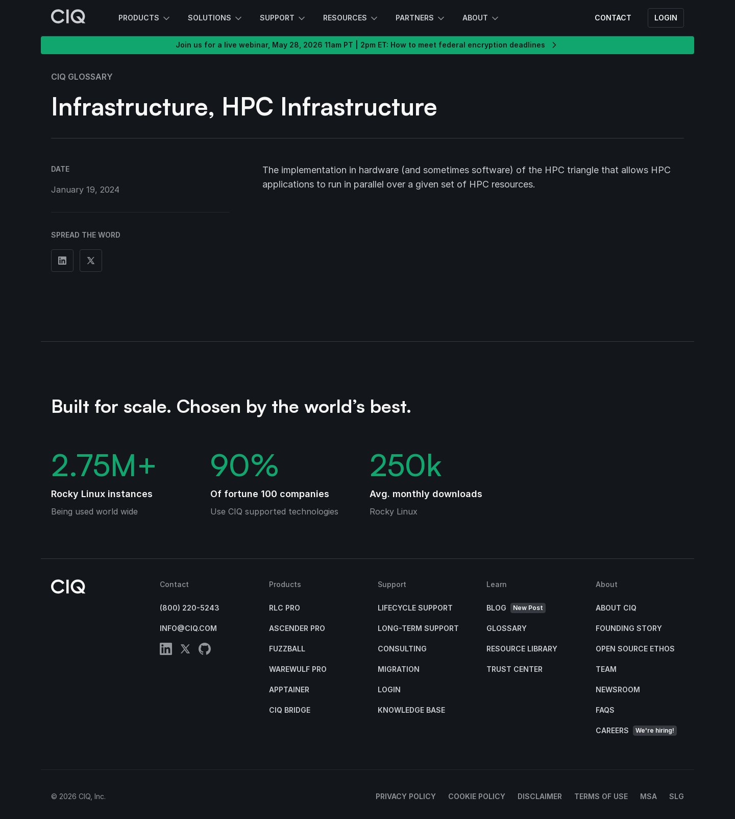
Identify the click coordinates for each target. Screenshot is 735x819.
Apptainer (289, 689)
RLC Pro (284, 607)
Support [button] (283, 18)
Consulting (402, 648)
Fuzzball (287, 648)
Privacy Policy (406, 796)
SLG (676, 796)
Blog (516, 608)
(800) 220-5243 (189, 607)
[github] (205, 651)
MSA (648, 796)
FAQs (605, 710)
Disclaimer (540, 796)
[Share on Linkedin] (62, 260)
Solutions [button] (215, 18)
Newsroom (618, 689)
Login (665, 17)
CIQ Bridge (289, 710)
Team (606, 669)
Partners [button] (421, 18)
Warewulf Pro (298, 669)
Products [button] (145, 18)
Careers (636, 731)
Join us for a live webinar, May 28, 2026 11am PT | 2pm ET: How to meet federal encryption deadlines (367, 45)
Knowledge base (411, 710)
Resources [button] (351, 18)
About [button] (481, 18)
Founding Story (629, 628)
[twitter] (185, 651)
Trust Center (514, 669)
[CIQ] (68, 18)
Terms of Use (601, 796)
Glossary (506, 628)
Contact (613, 17)
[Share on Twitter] (91, 260)
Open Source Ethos (635, 648)
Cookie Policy (476, 796)
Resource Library (521, 648)
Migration (399, 669)
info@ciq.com (188, 628)
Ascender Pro (297, 628)
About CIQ (616, 607)
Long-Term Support (418, 628)
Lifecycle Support (415, 607)
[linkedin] (166, 651)
